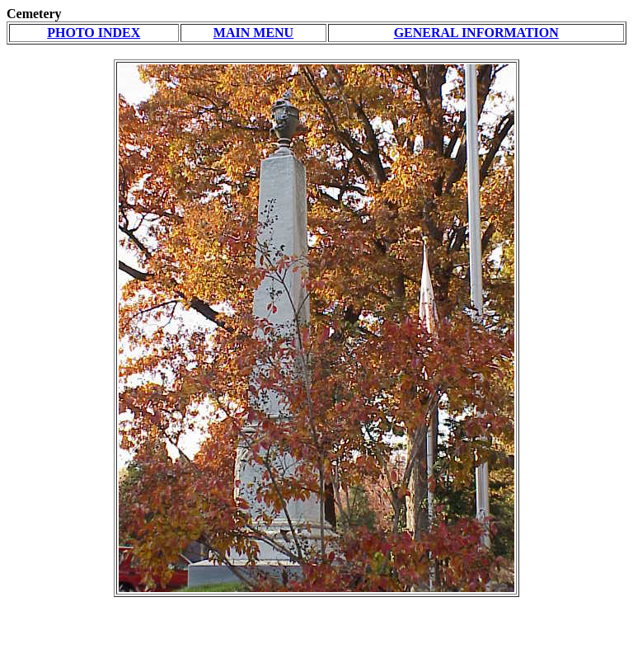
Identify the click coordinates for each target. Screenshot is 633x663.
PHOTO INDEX (93, 33)
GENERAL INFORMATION (476, 33)
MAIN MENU (253, 33)
